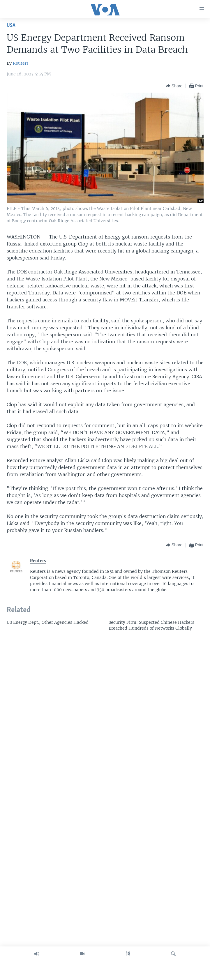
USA (11, 25)
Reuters (21, 63)
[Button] (174, 85)
